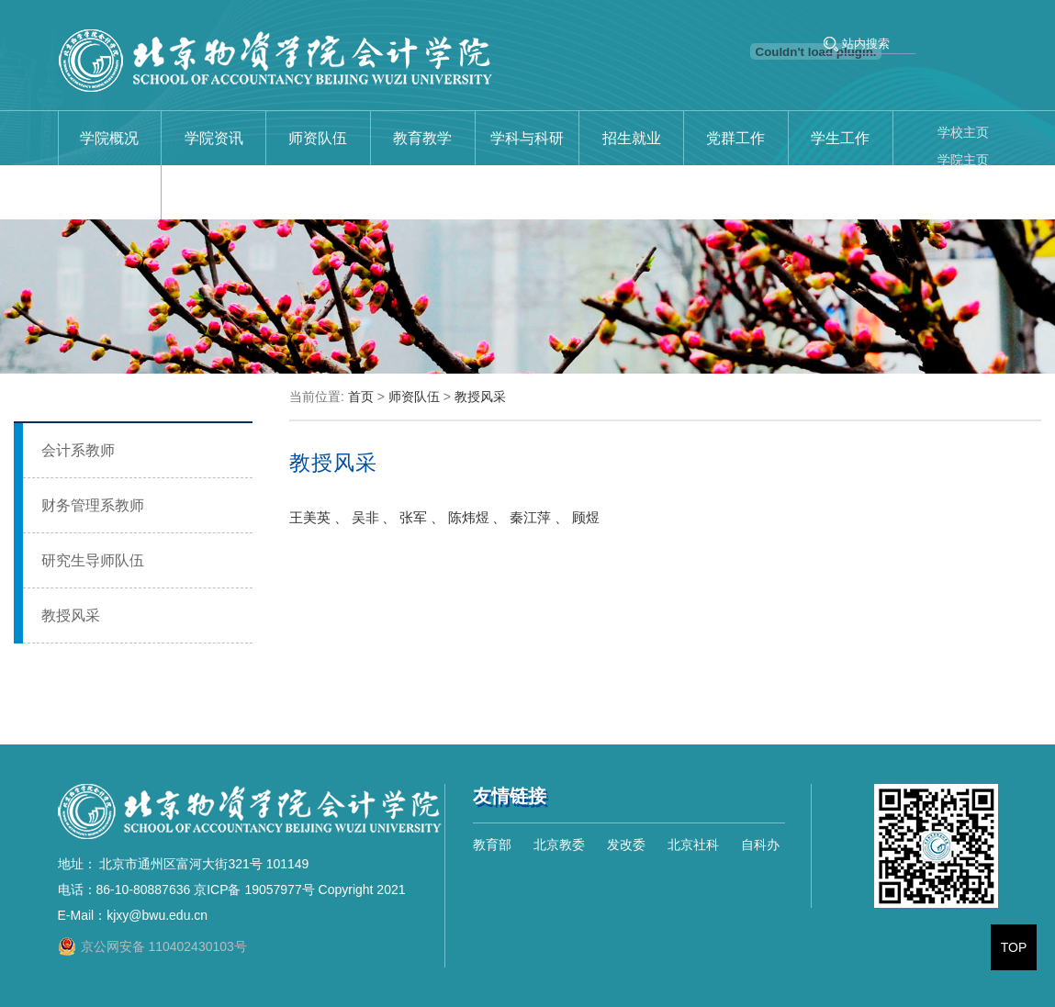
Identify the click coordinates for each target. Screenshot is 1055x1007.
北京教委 (559, 844)
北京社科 (693, 844)
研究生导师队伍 (92, 560)
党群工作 (735, 138)
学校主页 (963, 132)
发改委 (626, 844)
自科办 (760, 844)
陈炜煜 (468, 517)
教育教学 (422, 138)
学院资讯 (214, 138)
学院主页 (963, 159)
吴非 (365, 517)
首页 (361, 396)
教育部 (492, 844)
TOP (1014, 947)
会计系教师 (78, 450)
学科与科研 (527, 138)
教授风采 (70, 615)
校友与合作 (109, 192)
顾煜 (586, 517)
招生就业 (631, 138)
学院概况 (109, 138)
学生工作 (840, 138)
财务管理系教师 (92, 505)
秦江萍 (530, 517)
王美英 (310, 517)
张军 (413, 517)
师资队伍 (317, 138)
